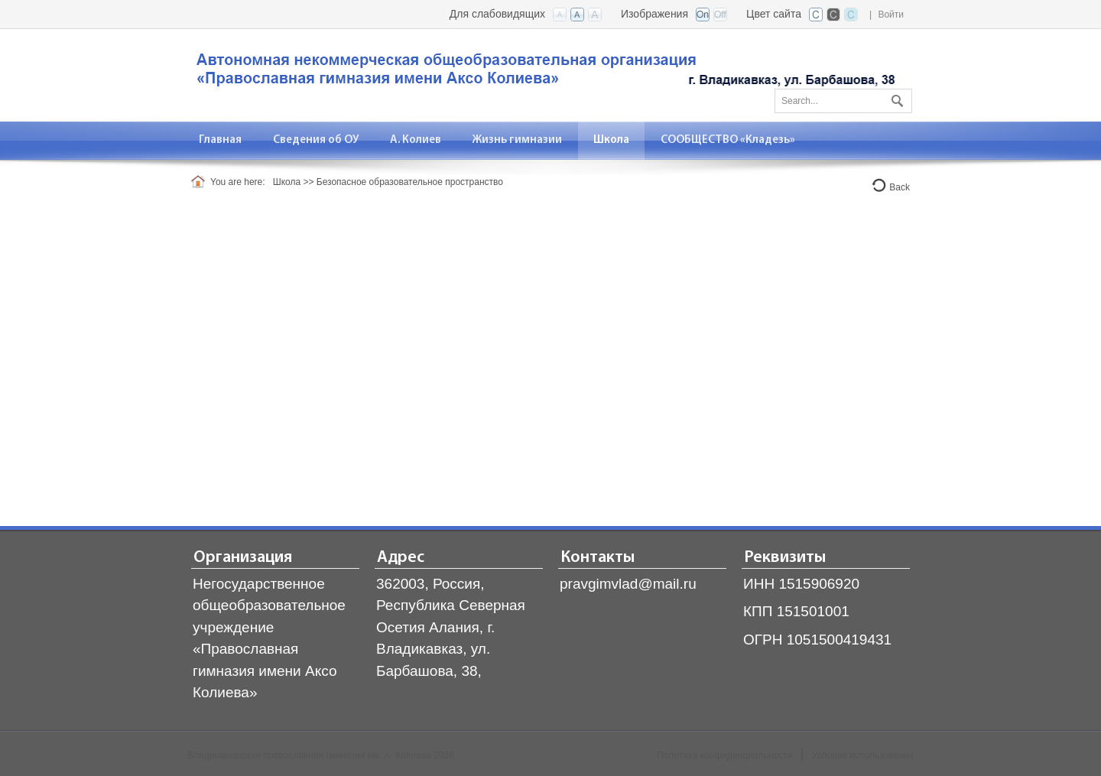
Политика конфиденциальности (724, 755)
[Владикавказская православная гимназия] (542, 74)
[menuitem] (221, 140)
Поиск (895, 98)
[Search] (843, 101)
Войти (891, 14)
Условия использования (863, 755)
